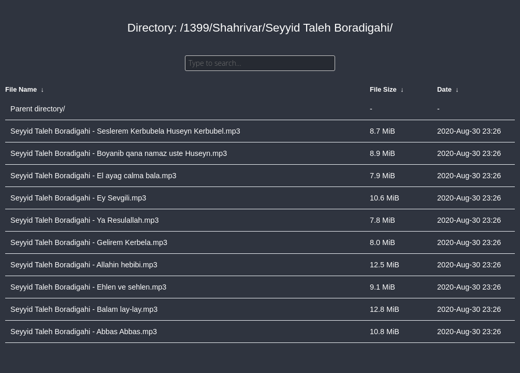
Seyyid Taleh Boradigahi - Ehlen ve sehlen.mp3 (88, 287)
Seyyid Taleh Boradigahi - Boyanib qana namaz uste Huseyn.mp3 (118, 153)
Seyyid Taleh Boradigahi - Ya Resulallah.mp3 (84, 220)
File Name (21, 89)
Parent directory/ (37, 109)
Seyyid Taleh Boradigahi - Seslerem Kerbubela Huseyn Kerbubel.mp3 (125, 131)
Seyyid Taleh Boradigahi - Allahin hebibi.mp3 (83, 265)
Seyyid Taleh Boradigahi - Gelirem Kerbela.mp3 (88, 242)
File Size (383, 89)
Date (444, 89)
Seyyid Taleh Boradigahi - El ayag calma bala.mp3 (93, 175)
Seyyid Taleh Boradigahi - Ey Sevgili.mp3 (78, 198)
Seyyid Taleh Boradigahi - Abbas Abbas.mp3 (83, 331)
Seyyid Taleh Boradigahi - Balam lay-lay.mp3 (83, 309)
